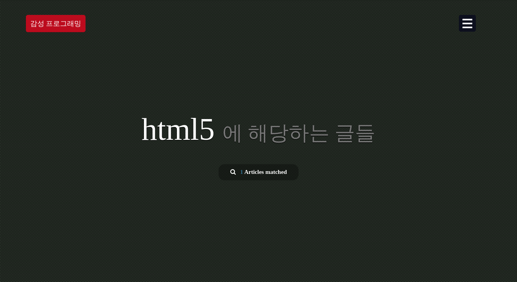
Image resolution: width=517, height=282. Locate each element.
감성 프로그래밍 (56, 23)
